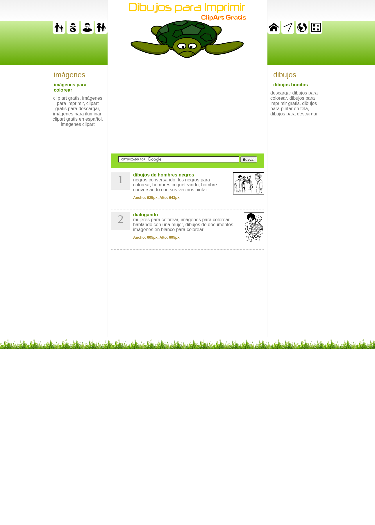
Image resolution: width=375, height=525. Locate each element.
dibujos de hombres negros (163, 174)
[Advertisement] (187, 106)
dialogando (145, 214)
